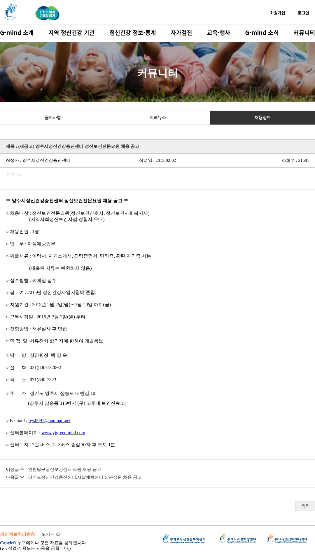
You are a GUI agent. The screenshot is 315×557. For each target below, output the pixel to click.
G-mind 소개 (17, 32)
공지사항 (52, 117)
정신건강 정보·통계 (132, 32)
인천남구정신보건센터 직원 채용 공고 (64, 469)
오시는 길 (50, 534)
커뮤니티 (304, 32)
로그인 (303, 13)
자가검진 (181, 32)
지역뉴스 (157, 117)
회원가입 (277, 13)
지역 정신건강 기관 (71, 32)
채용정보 (262, 117)
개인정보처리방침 (17, 534)
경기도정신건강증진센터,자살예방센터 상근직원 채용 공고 (85, 477)
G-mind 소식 (262, 32)
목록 (305, 506)
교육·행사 (218, 32)
